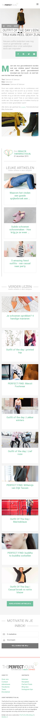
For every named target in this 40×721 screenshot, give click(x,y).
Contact (5, 682)
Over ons (5, 679)
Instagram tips (27, 689)
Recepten (25, 682)
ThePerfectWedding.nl (27, 715)
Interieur (25, 679)
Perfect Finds (27, 684)
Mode (16, 26)
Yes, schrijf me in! (20, 646)
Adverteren (6, 684)
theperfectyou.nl (10, 4)
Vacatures (6, 687)
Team (4, 689)
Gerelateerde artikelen (20, 604)
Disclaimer (6, 692)
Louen (23, 107)
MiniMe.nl (5, 717)
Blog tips (25, 687)
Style (9, 26)
